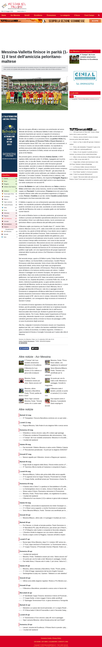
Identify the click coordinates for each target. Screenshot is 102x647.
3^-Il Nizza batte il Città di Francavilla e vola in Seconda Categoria (46, 610)
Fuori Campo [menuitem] (89, 15)
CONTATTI (61, 641)
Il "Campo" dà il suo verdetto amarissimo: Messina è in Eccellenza (33, 363)
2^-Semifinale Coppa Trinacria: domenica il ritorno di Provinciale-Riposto (48, 596)
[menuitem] (98, 15)
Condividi (24, 348)
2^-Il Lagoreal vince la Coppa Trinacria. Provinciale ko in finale (44, 477)
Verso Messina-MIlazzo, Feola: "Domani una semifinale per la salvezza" (48, 510)
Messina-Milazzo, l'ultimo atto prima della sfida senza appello (44, 474)
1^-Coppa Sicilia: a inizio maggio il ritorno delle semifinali (42, 598)
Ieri (75, 96)
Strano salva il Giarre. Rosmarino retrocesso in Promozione (43, 491)
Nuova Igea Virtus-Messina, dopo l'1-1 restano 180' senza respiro (45, 542)
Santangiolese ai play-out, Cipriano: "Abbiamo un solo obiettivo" (45, 573)
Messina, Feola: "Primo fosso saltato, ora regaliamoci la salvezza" (59, 363)
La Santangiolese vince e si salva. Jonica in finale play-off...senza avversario (49, 489)
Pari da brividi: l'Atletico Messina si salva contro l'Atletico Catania (45, 447)
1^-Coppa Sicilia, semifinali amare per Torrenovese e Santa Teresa (46, 479)
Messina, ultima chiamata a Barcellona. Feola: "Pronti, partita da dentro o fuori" (50, 569)
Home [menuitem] (4, 15)
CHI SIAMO (37, 641)
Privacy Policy (57, 638)
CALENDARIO (53, 641)
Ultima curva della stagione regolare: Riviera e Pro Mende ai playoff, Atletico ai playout (53, 581)
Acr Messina (27, 339)
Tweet (35, 348)
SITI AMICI (45, 641)
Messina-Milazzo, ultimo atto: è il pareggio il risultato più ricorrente (46, 518)
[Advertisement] (85, 114)
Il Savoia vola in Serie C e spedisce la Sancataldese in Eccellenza (46, 486)
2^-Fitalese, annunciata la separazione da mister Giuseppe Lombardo (47, 506)
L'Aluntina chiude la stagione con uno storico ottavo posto (43, 532)
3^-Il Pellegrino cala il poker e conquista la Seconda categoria (44, 530)
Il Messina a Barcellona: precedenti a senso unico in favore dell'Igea (46, 588)
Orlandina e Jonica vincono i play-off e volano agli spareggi (43, 433)
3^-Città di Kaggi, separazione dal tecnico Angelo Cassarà (43, 571)
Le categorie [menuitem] (65, 15)
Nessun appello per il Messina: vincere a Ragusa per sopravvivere (46, 457)
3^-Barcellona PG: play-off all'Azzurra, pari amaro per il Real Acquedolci (48, 528)
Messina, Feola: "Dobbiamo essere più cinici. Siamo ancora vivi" (33, 381)
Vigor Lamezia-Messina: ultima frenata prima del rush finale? (44, 620)
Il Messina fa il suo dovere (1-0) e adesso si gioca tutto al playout (33, 370)
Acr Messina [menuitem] (15, 15)
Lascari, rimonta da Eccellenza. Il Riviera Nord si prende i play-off (45, 627)
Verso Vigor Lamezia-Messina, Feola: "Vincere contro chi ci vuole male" (33, 401)
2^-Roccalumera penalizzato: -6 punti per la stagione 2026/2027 (45, 450)
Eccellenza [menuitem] (38, 15)
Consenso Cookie (46, 638)
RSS (66, 641)
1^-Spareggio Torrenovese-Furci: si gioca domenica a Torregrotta (45, 600)
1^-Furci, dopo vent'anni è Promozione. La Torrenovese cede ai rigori (47, 544)
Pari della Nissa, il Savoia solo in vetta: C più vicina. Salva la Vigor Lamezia (49, 561)
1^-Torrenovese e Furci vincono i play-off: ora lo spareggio (43, 618)
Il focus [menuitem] (77, 15)
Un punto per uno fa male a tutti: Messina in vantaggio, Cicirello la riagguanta (49, 559)
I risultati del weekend (30, 440)
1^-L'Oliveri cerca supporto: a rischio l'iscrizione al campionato (44, 508)
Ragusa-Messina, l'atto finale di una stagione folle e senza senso (45, 425)
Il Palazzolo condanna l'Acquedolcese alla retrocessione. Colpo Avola (47, 435)
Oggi (71, 96)
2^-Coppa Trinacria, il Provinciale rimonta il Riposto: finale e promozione (48, 547)
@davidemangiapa (45, 341)
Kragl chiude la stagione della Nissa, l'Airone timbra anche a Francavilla (48, 464)
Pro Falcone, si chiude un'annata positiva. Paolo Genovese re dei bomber (48, 525)
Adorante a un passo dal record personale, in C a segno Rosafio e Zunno (48, 608)
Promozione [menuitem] (51, 15)
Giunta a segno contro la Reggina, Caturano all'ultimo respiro (44, 535)
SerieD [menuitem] (27, 15)
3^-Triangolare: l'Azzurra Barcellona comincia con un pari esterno (45, 418)
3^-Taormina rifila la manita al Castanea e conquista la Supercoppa (46, 467)
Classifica (5, 175)
